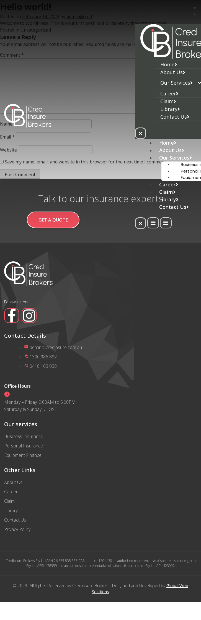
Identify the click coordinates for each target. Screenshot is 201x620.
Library (170, 109)
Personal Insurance (23, 446)
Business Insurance (23, 436)
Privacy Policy (17, 529)
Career (169, 93)
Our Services (176, 82)
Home (168, 64)
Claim (168, 101)
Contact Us (174, 116)
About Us (172, 72)
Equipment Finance (23, 455)
